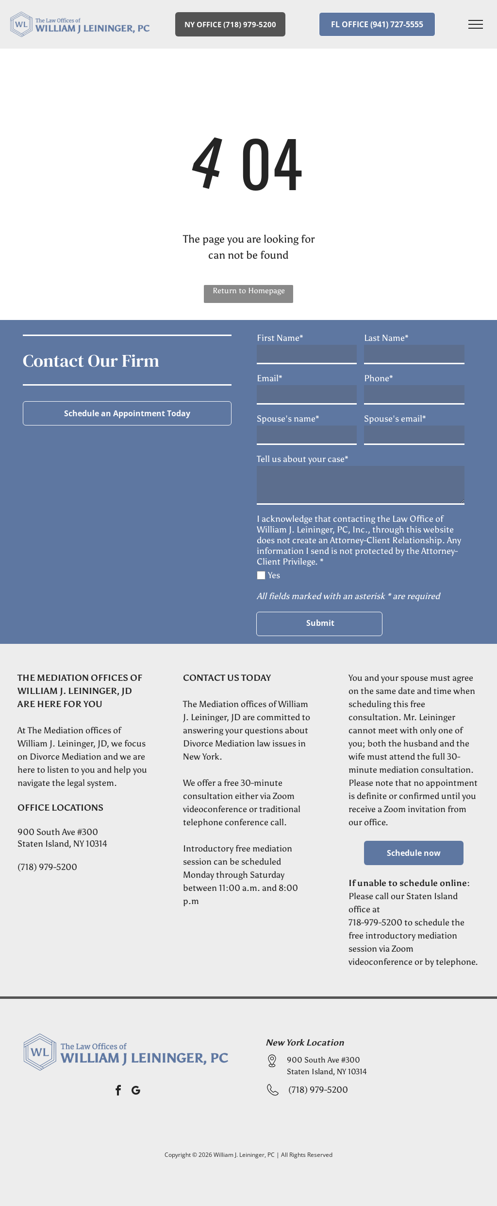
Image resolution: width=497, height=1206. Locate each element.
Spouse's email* (395, 418)
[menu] (475, 24)
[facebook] (118, 1092)
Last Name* (386, 338)
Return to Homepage (249, 290)
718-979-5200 (375, 922)
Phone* (378, 378)
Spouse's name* (288, 418)
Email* (269, 378)
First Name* (280, 338)
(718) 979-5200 (47, 867)
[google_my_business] (136, 1092)
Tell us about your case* (302, 459)
